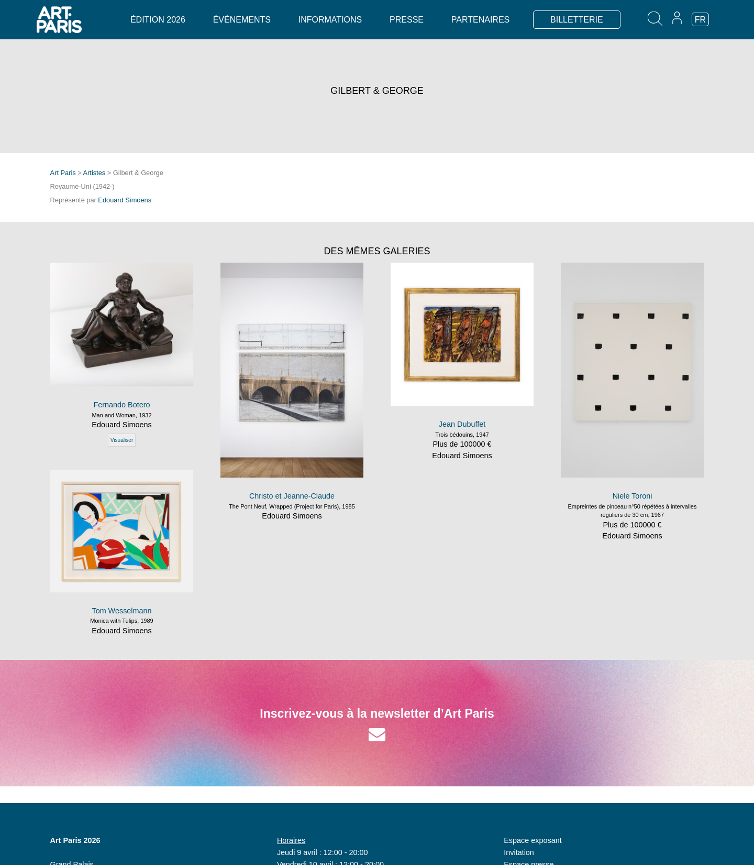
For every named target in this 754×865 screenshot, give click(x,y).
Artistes (94, 173)
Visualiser (122, 440)
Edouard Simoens (124, 200)
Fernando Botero (121, 405)
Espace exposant (532, 840)
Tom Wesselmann (121, 611)
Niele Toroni (632, 496)
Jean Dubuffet (462, 424)
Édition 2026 (157, 19)
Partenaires (480, 19)
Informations (330, 19)
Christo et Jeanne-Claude (292, 496)
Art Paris (63, 173)
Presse (407, 19)
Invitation (519, 852)
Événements (242, 19)
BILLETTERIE (576, 19)
